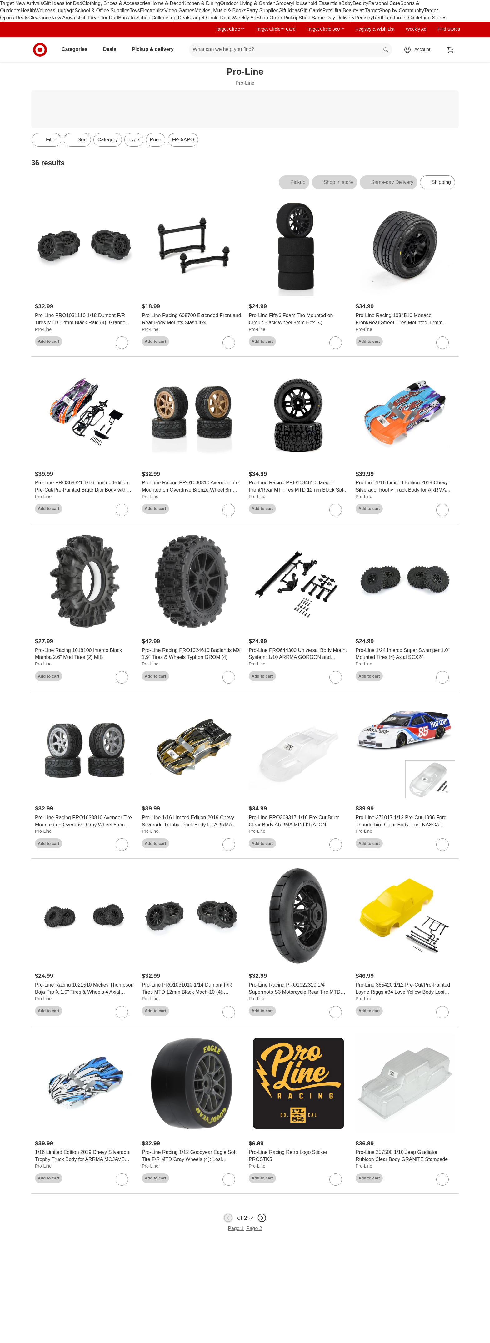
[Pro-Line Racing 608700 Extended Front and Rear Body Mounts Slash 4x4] (191, 319)
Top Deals (179, 17)
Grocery (284, 3)
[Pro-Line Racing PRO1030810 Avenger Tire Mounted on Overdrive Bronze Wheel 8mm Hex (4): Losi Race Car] (191, 486)
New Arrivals (65, 17)
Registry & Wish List (374, 29)
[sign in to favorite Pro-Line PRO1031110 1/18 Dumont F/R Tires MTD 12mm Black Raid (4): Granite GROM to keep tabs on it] (122, 342)
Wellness (45, 10)
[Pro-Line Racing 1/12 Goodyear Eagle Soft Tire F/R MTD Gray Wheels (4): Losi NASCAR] (191, 1156)
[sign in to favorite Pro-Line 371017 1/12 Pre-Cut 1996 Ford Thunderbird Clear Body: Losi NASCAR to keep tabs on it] (442, 844)
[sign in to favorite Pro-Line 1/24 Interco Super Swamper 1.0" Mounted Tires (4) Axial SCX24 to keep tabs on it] (442, 677)
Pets (327, 10)
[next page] (262, 1218)
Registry (363, 17)
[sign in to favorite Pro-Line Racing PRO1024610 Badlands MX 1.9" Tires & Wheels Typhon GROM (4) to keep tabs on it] (228, 677)
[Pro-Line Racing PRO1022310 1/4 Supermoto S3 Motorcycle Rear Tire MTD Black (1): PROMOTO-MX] (298, 989)
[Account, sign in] (419, 50)
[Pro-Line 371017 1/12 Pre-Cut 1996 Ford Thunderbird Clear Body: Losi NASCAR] (405, 821)
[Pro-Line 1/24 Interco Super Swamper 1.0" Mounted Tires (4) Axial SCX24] (405, 654)
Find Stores (434, 17)
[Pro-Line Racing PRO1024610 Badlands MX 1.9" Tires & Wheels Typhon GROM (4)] (191, 654)
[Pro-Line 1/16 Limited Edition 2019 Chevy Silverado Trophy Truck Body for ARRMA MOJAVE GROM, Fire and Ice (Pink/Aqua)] (405, 486)
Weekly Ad (244, 17)
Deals (22, 17)
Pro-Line (43, 329)
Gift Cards (311, 10)
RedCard (383, 17)
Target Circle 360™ (325, 29)
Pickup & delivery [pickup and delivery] (155, 49)
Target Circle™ (230, 29)
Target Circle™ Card (276, 29)
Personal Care (384, 3)
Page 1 (236, 1228)
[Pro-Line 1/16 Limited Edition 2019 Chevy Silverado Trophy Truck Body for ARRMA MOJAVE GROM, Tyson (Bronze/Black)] (191, 821)
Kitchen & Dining (201, 3)
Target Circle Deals (212, 17)
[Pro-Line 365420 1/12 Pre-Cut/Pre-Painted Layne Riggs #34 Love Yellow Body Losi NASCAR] (405, 989)
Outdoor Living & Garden (247, 3)
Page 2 (254, 1228)
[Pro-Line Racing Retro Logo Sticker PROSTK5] (298, 1156)
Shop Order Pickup (278, 17)
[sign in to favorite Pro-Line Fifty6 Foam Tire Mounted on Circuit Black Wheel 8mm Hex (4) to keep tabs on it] (335, 342)
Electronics (152, 10)
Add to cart (48, 341)
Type (133, 139)
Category (108, 139)
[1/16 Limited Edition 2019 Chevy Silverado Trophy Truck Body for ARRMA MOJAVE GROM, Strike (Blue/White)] (84, 1156)
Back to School (135, 17)
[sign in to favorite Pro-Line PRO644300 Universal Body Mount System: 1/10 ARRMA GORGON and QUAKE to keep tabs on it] (335, 677)
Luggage (65, 10)
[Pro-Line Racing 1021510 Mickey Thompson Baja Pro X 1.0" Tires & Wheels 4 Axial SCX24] (84, 989)
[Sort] (77, 140)
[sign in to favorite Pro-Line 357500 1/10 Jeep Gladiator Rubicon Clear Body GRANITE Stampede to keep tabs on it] (442, 1179)
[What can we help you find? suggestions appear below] (290, 50)
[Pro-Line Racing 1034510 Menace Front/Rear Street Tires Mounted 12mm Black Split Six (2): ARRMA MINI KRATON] (405, 319)
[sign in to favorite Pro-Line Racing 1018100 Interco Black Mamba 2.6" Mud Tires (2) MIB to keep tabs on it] (122, 677)
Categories (77, 49)
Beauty (360, 3)
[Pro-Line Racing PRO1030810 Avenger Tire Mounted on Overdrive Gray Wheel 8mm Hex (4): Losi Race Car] (84, 821)
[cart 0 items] (451, 50)
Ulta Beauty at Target (355, 10)
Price (155, 139)
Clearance (39, 17)
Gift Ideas (289, 10)
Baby (346, 3)
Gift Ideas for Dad (62, 3)
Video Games (179, 10)
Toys (135, 10)
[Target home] (40, 49)
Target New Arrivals (21, 3)
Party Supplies (262, 10)
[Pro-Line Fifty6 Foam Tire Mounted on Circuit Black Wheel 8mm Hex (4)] (298, 319)
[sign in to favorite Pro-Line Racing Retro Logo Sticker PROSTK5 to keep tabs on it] (335, 1179)
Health (28, 10)
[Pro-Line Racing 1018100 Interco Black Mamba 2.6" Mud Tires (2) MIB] (84, 654)
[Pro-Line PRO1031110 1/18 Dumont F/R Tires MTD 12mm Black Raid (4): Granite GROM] (84, 319)
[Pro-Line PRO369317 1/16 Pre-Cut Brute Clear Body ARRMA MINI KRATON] (298, 821)
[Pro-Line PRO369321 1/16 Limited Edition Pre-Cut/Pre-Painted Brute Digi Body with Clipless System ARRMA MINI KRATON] (84, 486)
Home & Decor (166, 3)
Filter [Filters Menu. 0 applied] (46, 140)
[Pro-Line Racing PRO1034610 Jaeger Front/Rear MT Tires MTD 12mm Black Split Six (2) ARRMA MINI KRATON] (298, 486)
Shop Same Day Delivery (327, 17)
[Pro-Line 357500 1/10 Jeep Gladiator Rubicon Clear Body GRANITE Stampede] (405, 1156)
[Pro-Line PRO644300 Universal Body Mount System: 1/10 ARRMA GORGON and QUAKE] (298, 654)
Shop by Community (401, 10)
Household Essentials (317, 3)
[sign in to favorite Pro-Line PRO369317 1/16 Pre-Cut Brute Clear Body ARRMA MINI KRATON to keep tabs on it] (335, 844)
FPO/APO (183, 139)
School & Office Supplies (102, 10)
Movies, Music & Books (220, 10)
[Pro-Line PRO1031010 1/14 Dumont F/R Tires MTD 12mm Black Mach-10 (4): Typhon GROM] (191, 989)
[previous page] (228, 1218)
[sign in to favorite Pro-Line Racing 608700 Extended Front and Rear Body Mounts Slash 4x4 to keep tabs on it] (228, 342)
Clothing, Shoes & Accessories (116, 3)
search (386, 50)
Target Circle (407, 17)
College (160, 17)
